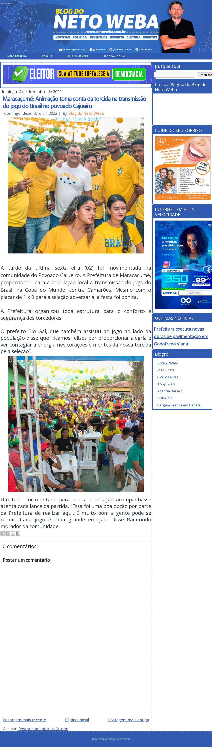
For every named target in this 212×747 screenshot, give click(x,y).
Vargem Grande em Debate (179, 405)
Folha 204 (165, 398)
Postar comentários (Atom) (43, 728)
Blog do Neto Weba (86, 113)
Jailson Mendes (77, 56)
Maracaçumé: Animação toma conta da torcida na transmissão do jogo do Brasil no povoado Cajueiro (74, 102)
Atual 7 (47, 56)
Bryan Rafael (167, 363)
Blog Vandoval (114, 56)
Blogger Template (99, 739)
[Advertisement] (76, 683)
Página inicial (77, 719)
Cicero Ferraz (167, 377)
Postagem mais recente (24, 719)
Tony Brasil (166, 384)
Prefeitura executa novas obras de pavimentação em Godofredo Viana (181, 336)
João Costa (165, 370)
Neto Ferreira (17, 56)
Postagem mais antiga (128, 719)
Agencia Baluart (170, 391)
